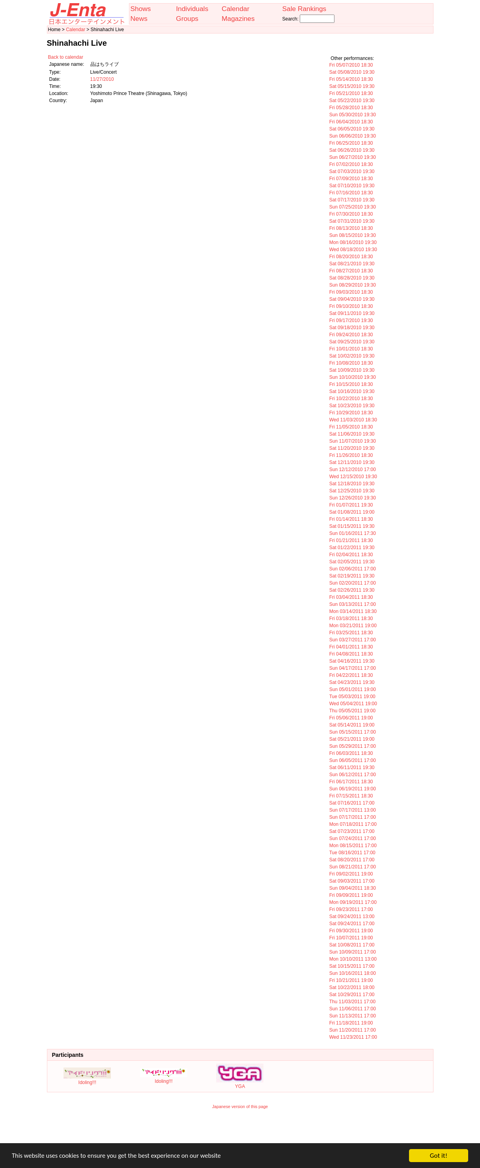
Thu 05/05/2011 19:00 (352, 710)
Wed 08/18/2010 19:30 (353, 249)
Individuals (192, 9)
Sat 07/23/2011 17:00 (352, 831)
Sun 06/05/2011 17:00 (352, 760)
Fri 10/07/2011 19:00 (351, 938)
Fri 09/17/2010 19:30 (351, 320)
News (139, 18)
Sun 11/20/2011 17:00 (352, 1030)
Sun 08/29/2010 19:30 (352, 285)
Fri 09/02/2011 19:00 (351, 874)
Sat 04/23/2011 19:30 (352, 682)
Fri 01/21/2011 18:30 (351, 540)
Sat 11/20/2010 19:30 (352, 448)
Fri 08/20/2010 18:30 (351, 256)
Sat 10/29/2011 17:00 (352, 994)
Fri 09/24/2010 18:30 (351, 334)
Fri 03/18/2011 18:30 (351, 618)
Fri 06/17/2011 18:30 (351, 781)
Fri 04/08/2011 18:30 (351, 654)
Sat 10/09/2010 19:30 (352, 370)
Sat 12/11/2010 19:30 (352, 462)
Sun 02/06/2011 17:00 (352, 569)
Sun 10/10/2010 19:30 (352, 377)
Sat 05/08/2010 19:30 (352, 72)
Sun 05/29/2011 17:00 (352, 746)
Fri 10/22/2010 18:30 (351, 398)
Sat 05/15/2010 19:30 (352, 86)
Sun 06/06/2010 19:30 (352, 136)
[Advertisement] (240, 1131)
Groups (187, 18)
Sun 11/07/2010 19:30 (352, 441)
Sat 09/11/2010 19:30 (352, 313)
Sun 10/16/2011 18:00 (352, 973)
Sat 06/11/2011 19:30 (352, 767)
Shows (141, 9)
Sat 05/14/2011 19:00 (352, 725)
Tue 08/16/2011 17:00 (352, 852)
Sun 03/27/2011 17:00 (352, 640)
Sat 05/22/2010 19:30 (352, 100)
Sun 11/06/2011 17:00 (352, 1009)
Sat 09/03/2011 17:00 (352, 881)
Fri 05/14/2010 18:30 (351, 79)
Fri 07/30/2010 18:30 (351, 214)
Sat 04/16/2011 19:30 (352, 661)
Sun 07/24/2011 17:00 (352, 838)
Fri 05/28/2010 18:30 (351, 107)
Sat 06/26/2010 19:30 (352, 150)
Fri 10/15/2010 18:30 (351, 384)
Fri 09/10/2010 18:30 (351, 306)
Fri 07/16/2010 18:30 (351, 193)
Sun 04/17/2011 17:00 (352, 668)
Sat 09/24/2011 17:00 (352, 923)
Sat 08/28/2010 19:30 (352, 278)
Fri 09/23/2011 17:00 (351, 909)
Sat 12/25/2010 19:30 (352, 491)
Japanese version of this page (240, 1106)
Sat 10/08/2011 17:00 (352, 945)
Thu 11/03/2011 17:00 (352, 1001)
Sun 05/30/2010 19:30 (352, 114)
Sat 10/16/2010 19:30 (352, 391)
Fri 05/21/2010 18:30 (351, 93)
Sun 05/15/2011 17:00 (352, 732)
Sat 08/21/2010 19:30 (352, 263)
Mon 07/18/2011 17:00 (353, 824)
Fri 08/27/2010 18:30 (351, 271)
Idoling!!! (87, 1079)
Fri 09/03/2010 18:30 (351, 292)
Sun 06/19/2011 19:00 (352, 789)
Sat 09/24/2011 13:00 (352, 916)
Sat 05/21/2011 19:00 (352, 739)
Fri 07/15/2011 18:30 (351, 796)
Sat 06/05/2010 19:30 (352, 129)
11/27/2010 (102, 79)
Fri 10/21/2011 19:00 (351, 980)
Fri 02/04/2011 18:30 (351, 554)
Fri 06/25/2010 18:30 (351, 143)
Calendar (235, 9)
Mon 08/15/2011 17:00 (353, 845)
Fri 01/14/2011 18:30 (351, 519)
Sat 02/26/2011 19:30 (352, 590)
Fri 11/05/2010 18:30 (351, 427)
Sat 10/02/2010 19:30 (352, 356)
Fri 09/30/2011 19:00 (351, 930)
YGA (239, 1083)
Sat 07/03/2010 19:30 (352, 171)
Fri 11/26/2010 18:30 (351, 455)
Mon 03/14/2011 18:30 (353, 611)
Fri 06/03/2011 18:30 (351, 753)
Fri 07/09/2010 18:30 (351, 178)
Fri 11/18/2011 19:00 (351, 1023)
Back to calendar (65, 57)
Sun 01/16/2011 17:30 (352, 533)
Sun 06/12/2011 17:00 (352, 774)
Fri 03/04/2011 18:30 (351, 597)
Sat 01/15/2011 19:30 (352, 526)
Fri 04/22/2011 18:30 (351, 675)
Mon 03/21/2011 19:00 (353, 625)
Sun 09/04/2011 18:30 (352, 888)
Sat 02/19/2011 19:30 (352, 576)
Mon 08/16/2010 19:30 (353, 242)
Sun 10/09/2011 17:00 (352, 952)
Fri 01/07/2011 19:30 (351, 505)
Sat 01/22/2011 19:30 (352, 547)
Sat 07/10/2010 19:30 (352, 185)
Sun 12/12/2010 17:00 (352, 469)
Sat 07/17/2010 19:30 (352, 200)
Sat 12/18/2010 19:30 (352, 483)
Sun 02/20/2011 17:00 (352, 583)
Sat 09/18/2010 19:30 (352, 327)
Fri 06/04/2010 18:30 (351, 122)
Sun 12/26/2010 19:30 (352, 498)
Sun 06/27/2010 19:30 (352, 157)
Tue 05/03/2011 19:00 (352, 696)
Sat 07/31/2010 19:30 (352, 221)
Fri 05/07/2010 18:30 (351, 65)
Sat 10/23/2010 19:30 (352, 405)
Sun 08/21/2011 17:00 (352, 867)
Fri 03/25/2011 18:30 (351, 632)
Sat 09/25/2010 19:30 (352, 342)
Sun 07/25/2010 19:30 (352, 207)
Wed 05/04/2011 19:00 (353, 703)
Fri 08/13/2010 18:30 (351, 228)
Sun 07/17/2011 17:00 (352, 817)
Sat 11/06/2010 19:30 (352, 434)
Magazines (238, 18)
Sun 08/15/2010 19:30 (352, 235)
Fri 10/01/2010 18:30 (351, 349)
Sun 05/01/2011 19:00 (352, 689)
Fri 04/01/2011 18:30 (351, 647)
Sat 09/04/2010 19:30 (352, 299)
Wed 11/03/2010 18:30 (353, 420)
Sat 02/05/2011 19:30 (352, 561)
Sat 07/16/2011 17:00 (352, 803)
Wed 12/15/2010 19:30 (353, 476)
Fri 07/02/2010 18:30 (351, 164)
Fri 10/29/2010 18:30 (351, 412)
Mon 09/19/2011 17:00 (353, 902)
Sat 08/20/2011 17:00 (352, 859)
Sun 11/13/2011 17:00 (352, 1016)
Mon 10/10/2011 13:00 (353, 959)
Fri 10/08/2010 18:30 (351, 363)
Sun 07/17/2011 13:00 (352, 810)
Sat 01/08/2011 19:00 (352, 512)
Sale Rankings (304, 9)
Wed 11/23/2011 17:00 (353, 1037)
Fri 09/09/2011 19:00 (351, 895)
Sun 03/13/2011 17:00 (352, 604)
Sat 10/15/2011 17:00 (352, 966)
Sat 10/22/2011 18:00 (352, 987)
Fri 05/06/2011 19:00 (351, 718)
